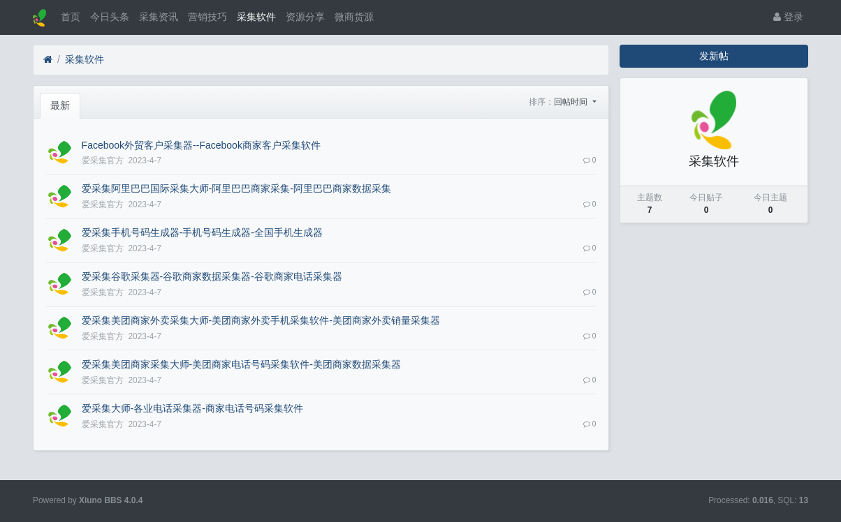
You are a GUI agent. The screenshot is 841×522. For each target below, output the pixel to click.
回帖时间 (572, 102)
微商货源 (354, 16)
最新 (60, 105)
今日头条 (109, 16)
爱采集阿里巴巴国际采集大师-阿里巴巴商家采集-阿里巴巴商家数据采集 (236, 188)
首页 (70, 16)
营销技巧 (207, 16)
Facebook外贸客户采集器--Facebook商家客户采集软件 (201, 145)
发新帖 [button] (714, 55)
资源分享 (305, 16)
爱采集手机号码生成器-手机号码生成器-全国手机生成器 (202, 232)
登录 (788, 16)
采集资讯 (158, 16)
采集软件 (256, 16)
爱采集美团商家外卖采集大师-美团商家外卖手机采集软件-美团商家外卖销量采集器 (261, 320)
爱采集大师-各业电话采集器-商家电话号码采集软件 (192, 408)
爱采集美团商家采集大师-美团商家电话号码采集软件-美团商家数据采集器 (241, 364)
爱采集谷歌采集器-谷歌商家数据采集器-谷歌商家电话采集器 (212, 276)
